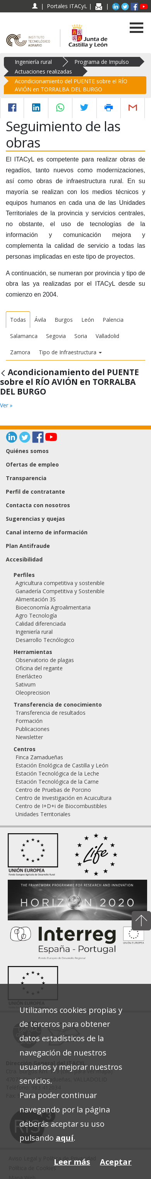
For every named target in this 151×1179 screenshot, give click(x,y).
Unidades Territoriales (42, 814)
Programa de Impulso (101, 61)
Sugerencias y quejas (35, 518)
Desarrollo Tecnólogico (44, 640)
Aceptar (116, 1162)
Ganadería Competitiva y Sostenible (60, 591)
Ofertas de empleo (32, 464)
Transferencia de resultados (50, 712)
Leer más (72, 1162)
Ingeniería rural (33, 61)
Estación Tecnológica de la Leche (57, 773)
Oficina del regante (39, 668)
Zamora (20, 352)
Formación (29, 720)
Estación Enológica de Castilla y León (61, 765)
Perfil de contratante (35, 491)
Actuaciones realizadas (43, 71)
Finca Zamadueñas (39, 757)
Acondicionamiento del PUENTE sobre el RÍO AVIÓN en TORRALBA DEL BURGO (71, 85)
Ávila (40, 319)
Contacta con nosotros (38, 505)
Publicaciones (32, 729)
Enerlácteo (28, 676)
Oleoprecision (32, 692)
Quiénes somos (27, 451)
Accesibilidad (24, 559)
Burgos (64, 319)
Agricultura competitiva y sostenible (60, 583)
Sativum (25, 684)
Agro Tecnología (36, 615)
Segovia (56, 336)
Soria (80, 336)
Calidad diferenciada (40, 623)
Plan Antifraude (28, 545)
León (87, 319)
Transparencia (26, 478)
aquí (65, 1138)
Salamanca (24, 336)
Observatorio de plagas (44, 660)
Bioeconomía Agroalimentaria (53, 607)
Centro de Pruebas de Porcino (53, 789)
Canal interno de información (47, 532)
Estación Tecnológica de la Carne (57, 781)
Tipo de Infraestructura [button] (70, 352)
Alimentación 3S (35, 599)
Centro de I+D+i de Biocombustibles (61, 806)
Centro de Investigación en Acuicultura (63, 797)
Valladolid (107, 336)
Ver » (6, 405)
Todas (18, 319)
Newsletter (29, 737)
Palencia (113, 319)
